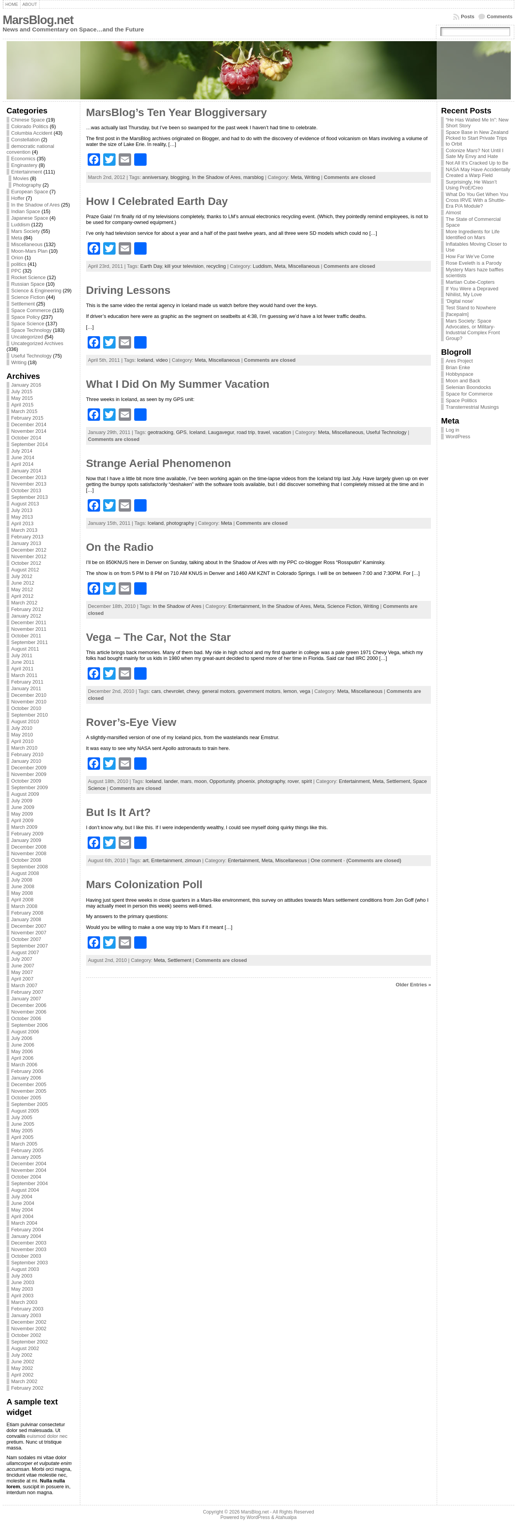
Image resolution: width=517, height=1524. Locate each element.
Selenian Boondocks (468, 387)
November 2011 (29, 629)
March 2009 (24, 827)
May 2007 (22, 972)
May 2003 (22, 1289)
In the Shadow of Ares (35, 205)
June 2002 (23, 1361)
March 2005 (24, 1144)
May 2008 (22, 893)
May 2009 (22, 814)
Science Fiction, (345, 606)
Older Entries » (413, 985)
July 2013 (22, 510)
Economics (23, 158)
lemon (290, 691)
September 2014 (29, 444)
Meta (16, 238)
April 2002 (22, 1375)
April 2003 (22, 1295)
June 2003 (23, 1282)
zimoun (193, 860)
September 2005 (29, 1104)
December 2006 (29, 1005)
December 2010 (29, 695)
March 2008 (24, 906)
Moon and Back (463, 381)
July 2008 (22, 880)
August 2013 (25, 504)
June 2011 (23, 662)
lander (171, 781)
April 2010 (22, 741)
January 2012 (26, 616)
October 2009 (26, 781)
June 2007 (23, 966)
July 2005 (22, 1117)
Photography (27, 185)
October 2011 (26, 636)
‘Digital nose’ (460, 301)
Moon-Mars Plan (29, 251)
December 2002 (29, 1322)
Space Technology (31, 330)
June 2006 (23, 1045)
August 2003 (25, 1269)
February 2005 (27, 1150)
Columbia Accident (31, 133)
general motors (218, 691)
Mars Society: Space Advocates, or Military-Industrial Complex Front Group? (473, 329)
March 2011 (24, 675)
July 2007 (22, 959)
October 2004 (26, 1177)
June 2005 (23, 1124)
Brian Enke (458, 367)
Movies (21, 178)
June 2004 (23, 1203)
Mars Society (25, 231)
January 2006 (26, 1078)
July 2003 (22, 1276)
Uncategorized (27, 337)
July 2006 (22, 1038)
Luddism (20, 224)
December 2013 (29, 477)
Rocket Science (28, 277)
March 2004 (24, 1223)
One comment (326, 860)
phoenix (246, 781)
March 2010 (24, 748)
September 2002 (29, 1342)
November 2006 (29, 1012)
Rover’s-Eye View (131, 722)
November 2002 (29, 1328)
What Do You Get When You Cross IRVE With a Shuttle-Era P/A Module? (477, 200)
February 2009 (27, 834)
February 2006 (27, 1071)
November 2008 (29, 853)
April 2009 (22, 820)
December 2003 (29, 1243)
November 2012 (29, 556)
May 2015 (22, 398)
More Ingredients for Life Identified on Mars (473, 234)
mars (185, 781)
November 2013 (29, 484)
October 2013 (26, 490)
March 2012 (24, 603)
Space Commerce (31, 310)
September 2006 (29, 1025)
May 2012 (22, 589)
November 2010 (29, 702)
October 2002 (26, 1335)
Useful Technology (31, 356)
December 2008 (29, 847)
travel (264, 432)
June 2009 (23, 807)
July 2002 (22, 1355)
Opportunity (222, 781)
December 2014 (29, 424)
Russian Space (28, 284)
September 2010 (29, 715)
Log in (452, 430)
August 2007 (25, 952)
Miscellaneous (27, 244)
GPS (181, 432)
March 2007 (24, 985)
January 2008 (26, 919)
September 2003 (29, 1262)
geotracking (160, 432)
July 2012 (22, 576)
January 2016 (26, 385)
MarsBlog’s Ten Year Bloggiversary (176, 112)
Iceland (145, 360)
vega (304, 691)
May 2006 (22, 1051)
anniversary (155, 177)
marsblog (253, 177)
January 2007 (26, 999)
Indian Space (25, 211)
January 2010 (26, 761)
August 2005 (25, 1111)
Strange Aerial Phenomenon (158, 463)
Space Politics (461, 400)
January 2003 (26, 1315)
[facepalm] (457, 314)
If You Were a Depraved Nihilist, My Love (472, 291)
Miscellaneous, (349, 432)
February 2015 (27, 418)
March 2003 (24, 1302)
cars (156, 691)
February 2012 (27, 609)
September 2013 (29, 497)
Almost (453, 212)
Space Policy (25, 317)
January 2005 (26, 1157)
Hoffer (18, 198)
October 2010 (26, 708)
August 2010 (25, 721)
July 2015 (22, 391)
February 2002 (27, 1388)
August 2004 (25, 1190)
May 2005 (22, 1130)
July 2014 (22, 451)
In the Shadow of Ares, (287, 606)
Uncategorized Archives (37, 343)
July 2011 (22, 655)
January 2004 (26, 1236)
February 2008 (27, 913)
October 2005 (26, 1097)
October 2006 (26, 1018)
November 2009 (29, 774)
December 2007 (29, 926)
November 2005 (29, 1091)
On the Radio (120, 547)
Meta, (297, 177)
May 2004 (22, 1210)
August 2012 (25, 570)
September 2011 (29, 642)
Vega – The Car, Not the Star (158, 637)
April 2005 (22, 1137)
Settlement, (399, 781)
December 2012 (29, 550)
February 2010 (27, 754)
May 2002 (22, 1368)
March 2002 (24, 1381)
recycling (216, 266)
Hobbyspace (459, 374)
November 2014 (29, 431)
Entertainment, (245, 606)
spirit (306, 781)
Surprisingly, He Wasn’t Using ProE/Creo (471, 185)
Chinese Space (28, 120)
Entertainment (26, 172)
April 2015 (22, 405)
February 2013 (27, 537)
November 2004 (29, 1170)
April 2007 (22, 979)
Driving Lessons (128, 290)
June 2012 (23, 583)
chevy (193, 691)
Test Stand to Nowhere (471, 308)
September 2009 (29, 787)
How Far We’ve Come (470, 256)
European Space (29, 191)
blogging (179, 177)
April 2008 (22, 900)
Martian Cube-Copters (470, 282)
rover (293, 781)
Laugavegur (221, 432)
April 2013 (22, 523)
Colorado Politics (29, 126)
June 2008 (23, 886)
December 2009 (29, 768)
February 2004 (27, 1229)
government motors (259, 691)
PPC (16, 271)
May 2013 (22, 517)
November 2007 (29, 933)
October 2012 (26, 563)
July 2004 (22, 1196)
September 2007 (29, 946)
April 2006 (22, 1058)
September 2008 (29, 867)
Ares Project (459, 361)
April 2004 (22, 1216)
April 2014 (22, 464)
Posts (467, 16)
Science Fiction (28, 297)
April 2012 (22, 596)
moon (200, 781)
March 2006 (24, 1064)
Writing (19, 362)
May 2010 (22, 735)
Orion (17, 257)
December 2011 (29, 622)
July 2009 (22, 801)
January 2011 (26, 688)
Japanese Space (29, 218)
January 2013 (26, 543)
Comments (499, 16)
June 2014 (23, 457)
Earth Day (151, 266)
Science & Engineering (36, 290)
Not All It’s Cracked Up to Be (477, 163)
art (146, 860)
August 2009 (25, 794)
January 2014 (26, 471)
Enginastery (24, 165)
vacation (282, 432)
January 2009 (26, 840)
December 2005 (29, 1084)
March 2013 (24, 530)
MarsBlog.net (38, 20)
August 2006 (25, 1032)
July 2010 (22, 728)
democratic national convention (30, 149)
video (162, 360)
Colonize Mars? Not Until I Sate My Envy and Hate (474, 153)
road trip (246, 432)
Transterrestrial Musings (472, 407)
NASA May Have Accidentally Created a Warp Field (478, 172)
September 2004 (29, 1183)
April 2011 (22, 669)
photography (180, 523)
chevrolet (174, 691)
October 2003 (26, 1256)
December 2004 (29, 1163)
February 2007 (27, 992)
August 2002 (25, 1348)
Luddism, (263, 266)
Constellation (25, 139)
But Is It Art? (118, 812)
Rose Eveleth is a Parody (473, 263)
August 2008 (25, 873)
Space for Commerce (469, 394)
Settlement (23, 304)
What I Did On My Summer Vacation (178, 384)
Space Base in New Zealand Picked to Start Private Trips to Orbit (477, 138)
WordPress (458, 436)
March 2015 (24, 411)
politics (18, 264)
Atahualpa (286, 1517)
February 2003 (27, 1309)
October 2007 (26, 939)
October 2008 (26, 860)
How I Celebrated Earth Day (157, 201)
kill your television (183, 266)
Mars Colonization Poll (144, 884)
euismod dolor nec (47, 1436)
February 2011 (27, 682)
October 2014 (26, 438)
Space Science (27, 323)
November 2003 (29, 1249)
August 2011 (25, 649)
